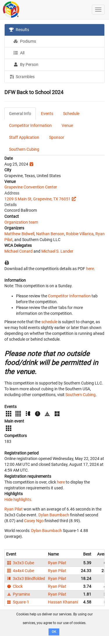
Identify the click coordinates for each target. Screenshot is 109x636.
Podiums (24, 41)
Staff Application (24, 137)
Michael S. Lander (57, 251)
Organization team (21, 222)
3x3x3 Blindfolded (25, 578)
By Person (25, 64)
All (18, 53)
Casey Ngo (34, 520)
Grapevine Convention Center (30, 187)
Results (19, 29)
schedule (49, 321)
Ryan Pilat (13, 509)
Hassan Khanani (63, 602)
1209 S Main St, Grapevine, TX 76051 (37, 199)
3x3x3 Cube (20, 562)
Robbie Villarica (80, 233)
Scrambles (22, 76)
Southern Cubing (24, 149)
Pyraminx (18, 594)
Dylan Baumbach (53, 515)
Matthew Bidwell (19, 233)
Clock (14, 586)
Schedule (71, 113)
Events (47, 113)
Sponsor (56, 137)
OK (54, 632)
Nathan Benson (50, 233)
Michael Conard (18, 251)
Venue (67, 125)
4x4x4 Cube (20, 570)
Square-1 (17, 602)
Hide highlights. (18, 499)
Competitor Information (30, 125)
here (90, 268)
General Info (20, 113)
